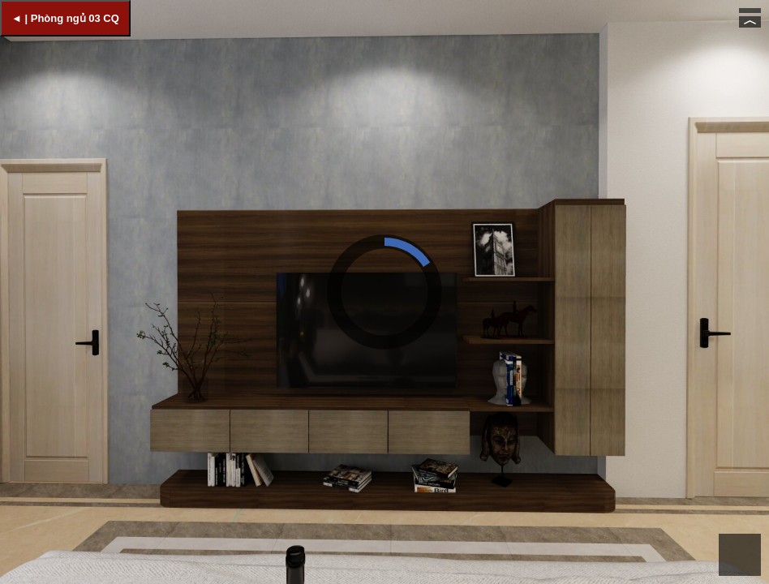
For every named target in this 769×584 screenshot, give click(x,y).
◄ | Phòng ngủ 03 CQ (65, 18)
